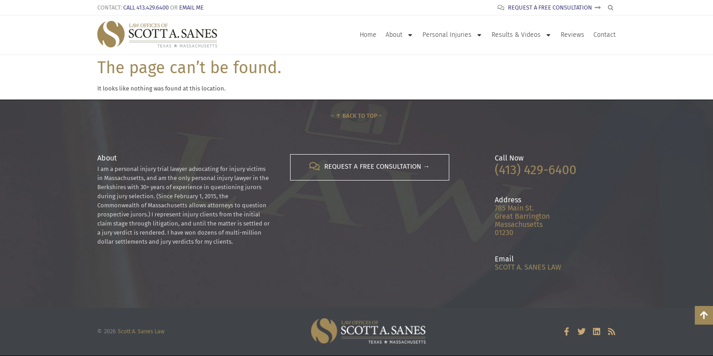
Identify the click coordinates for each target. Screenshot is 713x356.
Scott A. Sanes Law (141, 331)
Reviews (572, 35)
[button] (610, 7)
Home (368, 35)
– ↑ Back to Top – (356, 115)
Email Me (191, 7)
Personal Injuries (452, 35)
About (399, 35)
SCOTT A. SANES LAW (528, 267)
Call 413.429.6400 (146, 7)
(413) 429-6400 (536, 169)
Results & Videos (522, 35)
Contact (604, 35)
